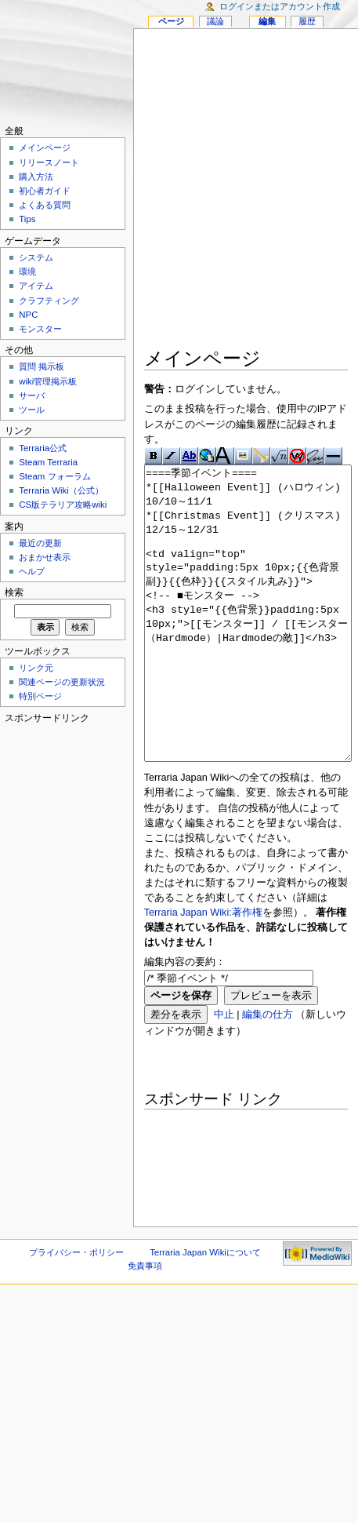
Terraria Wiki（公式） (61, 490)
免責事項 (145, 1324)
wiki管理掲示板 (48, 381)
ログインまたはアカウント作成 (279, 6)
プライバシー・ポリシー (76, 1311)
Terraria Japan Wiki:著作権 (203, 971)
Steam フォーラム (54, 476)
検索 (14, 592)
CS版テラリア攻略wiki (63, 504)
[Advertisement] (174, 191)
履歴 (307, 21)
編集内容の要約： (185, 1020)
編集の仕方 (267, 1073)
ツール (32, 409)
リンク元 (36, 667)
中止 (224, 1073)
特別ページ (40, 696)
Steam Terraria (48, 462)
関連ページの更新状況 (62, 682)
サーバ (32, 395)
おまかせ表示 (45, 557)
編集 (267, 21)
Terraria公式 (43, 448)
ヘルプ (32, 571)
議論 (215, 21)
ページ (171, 21)
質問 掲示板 (41, 366)
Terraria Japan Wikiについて (205, 1311)
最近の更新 (40, 543)
